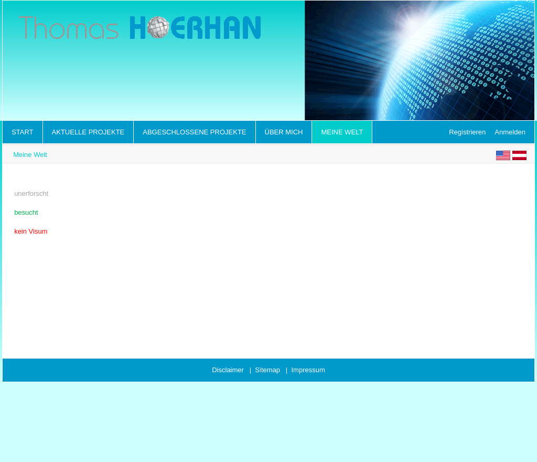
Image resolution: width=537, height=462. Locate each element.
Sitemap (267, 370)
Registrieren (467, 132)
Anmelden (510, 132)
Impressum (308, 370)
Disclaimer (228, 370)
